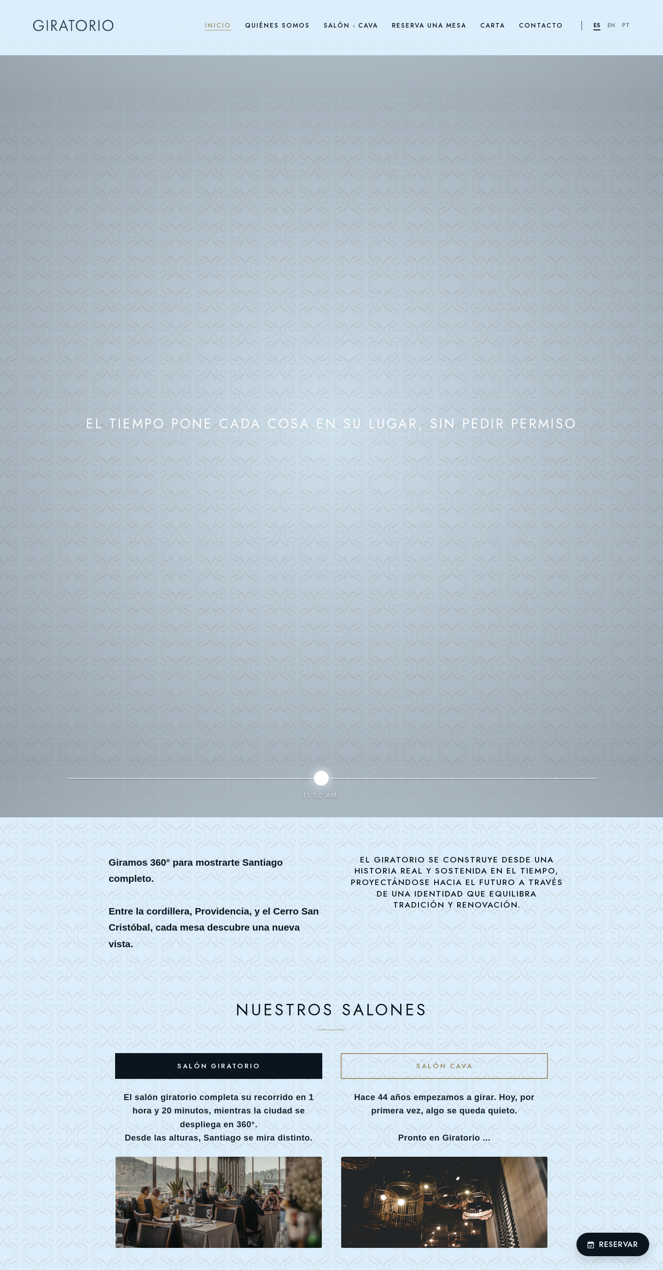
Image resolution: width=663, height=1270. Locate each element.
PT (626, 25)
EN (611, 25)
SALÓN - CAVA (351, 25)
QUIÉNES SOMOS (277, 25)
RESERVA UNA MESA (429, 25)
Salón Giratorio (219, 1066)
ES (596, 25)
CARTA (492, 25)
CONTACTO (541, 25)
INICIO (218, 25)
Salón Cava (444, 1066)
